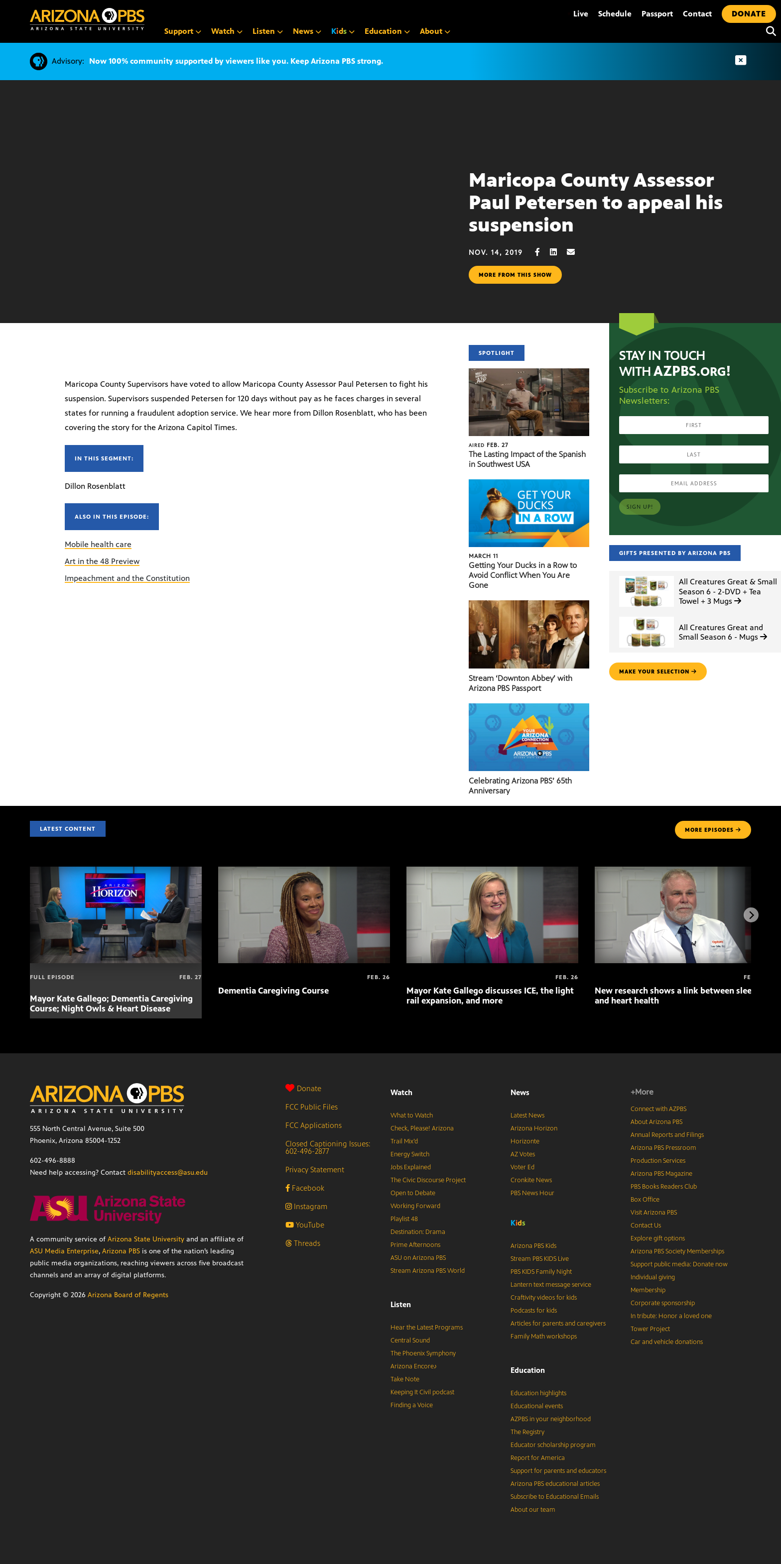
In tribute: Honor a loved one (671, 1316)
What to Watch (411, 1115)
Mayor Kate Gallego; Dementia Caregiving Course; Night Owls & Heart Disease (111, 1003)
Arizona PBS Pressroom (663, 1148)
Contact (697, 13)
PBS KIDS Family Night (541, 1272)
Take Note (404, 1379)
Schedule (615, 13)
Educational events (537, 1406)
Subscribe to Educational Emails (555, 1497)
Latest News (527, 1115)
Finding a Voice (411, 1405)
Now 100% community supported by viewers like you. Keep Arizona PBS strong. (236, 61)
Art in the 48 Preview (102, 561)
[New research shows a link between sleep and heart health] (681, 872)
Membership (648, 1290)
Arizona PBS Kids (533, 1246)
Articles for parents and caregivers (558, 1324)
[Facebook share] (542, 252)
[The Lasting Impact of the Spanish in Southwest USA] (529, 373)
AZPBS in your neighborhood (551, 1419)
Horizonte (525, 1141)
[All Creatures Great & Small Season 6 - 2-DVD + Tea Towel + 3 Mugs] (646, 576)
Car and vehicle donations (667, 1342)
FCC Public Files (311, 1107)
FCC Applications (313, 1125)
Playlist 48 (404, 1219)
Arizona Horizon (534, 1128)
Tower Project (650, 1329)
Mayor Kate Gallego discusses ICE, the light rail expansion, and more (490, 995)
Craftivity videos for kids (544, 1298)
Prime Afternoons (415, 1245)
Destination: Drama (417, 1232)
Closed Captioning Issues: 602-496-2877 (328, 1147)
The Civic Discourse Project (428, 1180)
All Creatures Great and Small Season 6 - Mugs (723, 632)
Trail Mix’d (404, 1141)
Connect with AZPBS (658, 1109)
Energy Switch (409, 1154)
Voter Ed (522, 1167)
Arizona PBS (121, 1251)
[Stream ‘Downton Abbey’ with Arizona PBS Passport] (529, 605)
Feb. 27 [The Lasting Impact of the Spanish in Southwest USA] (488, 445)
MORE (713, 829)
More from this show (515, 274)
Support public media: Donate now (679, 1264)
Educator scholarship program (553, 1445)
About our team (533, 1510)
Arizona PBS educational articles (555, 1484)
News (307, 31)
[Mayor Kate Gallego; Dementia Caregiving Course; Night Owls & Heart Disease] (116, 872)
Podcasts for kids (534, 1311)
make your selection (658, 671)
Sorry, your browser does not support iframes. (234, 230)
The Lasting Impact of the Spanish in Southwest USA (527, 459)
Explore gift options (658, 1238)
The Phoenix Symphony (423, 1353)
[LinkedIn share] (558, 252)
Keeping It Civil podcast (422, 1392)
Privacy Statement (314, 1169)
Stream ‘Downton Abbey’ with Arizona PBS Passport (520, 683)
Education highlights (538, 1393)
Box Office (645, 1200)
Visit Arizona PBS (654, 1213)
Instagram (306, 1206)
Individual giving (653, 1277)
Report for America (538, 1458)
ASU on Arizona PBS (418, 1258)
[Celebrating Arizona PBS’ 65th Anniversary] (529, 708)
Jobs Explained (410, 1167)
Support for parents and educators (558, 1471)
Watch (227, 31)
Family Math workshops (544, 1337)
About (435, 31)
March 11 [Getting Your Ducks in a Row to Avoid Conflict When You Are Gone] (483, 556)
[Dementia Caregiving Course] (304, 872)
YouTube (304, 1224)
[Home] (129, 19)
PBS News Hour (532, 1193)
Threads (302, 1243)
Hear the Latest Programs (426, 1328)
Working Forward (415, 1206)
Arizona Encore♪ (413, 1366)
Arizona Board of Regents (128, 1295)
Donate (303, 1088)
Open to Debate (412, 1193)
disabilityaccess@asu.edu (168, 1172)
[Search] (768, 31)
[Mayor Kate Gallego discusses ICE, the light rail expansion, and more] (492, 872)
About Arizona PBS (656, 1122)
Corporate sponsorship (663, 1303)
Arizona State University (146, 1239)
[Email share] (576, 252)
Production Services (658, 1161)
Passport (657, 13)
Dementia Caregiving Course (273, 991)
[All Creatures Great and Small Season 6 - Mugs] (646, 617)
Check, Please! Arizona (422, 1128)
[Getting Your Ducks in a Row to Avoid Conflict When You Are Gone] (529, 484)
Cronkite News (531, 1180)
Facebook (304, 1188)
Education (387, 31)
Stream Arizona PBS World (427, 1271)
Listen (268, 31)
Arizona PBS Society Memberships (677, 1251)
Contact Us (646, 1225)
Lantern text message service (551, 1285)
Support (182, 31)
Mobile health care (98, 544)
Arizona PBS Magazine (661, 1174)
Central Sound (410, 1340)
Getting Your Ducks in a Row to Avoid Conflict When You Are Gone (523, 575)
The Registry (527, 1432)
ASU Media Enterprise (64, 1251)
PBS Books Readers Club (664, 1187)
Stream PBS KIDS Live (540, 1259)
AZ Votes (523, 1154)
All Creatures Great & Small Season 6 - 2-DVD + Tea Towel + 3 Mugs (728, 591)
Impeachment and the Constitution (127, 578)
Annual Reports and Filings (667, 1135)
